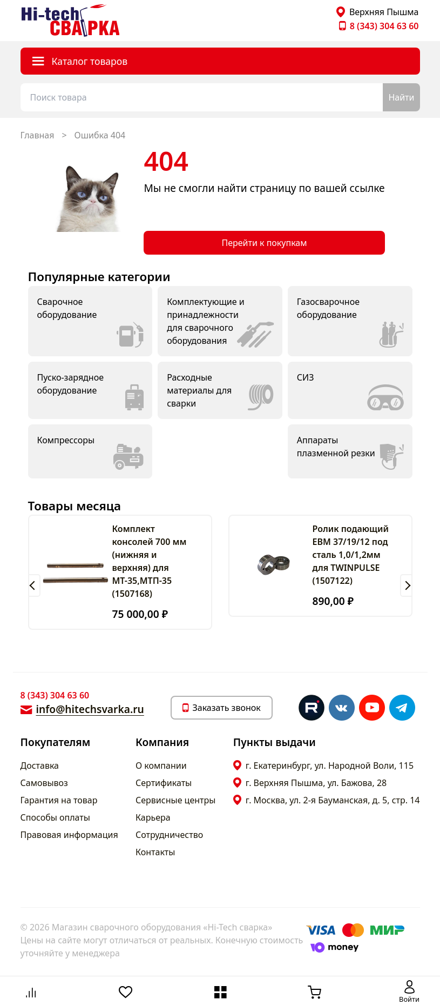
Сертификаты (164, 783)
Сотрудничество (169, 835)
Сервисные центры (175, 800)
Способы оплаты (55, 817)
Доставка (40, 765)
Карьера (153, 817)
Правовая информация (69, 835)
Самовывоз (44, 783)
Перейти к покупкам (264, 243)
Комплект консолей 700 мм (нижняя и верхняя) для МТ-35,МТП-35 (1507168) (149, 561)
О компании (161, 765)
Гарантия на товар (59, 800)
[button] (34, 585)
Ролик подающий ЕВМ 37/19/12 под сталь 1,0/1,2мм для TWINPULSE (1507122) (351, 555)
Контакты (155, 852)
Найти (401, 97)
